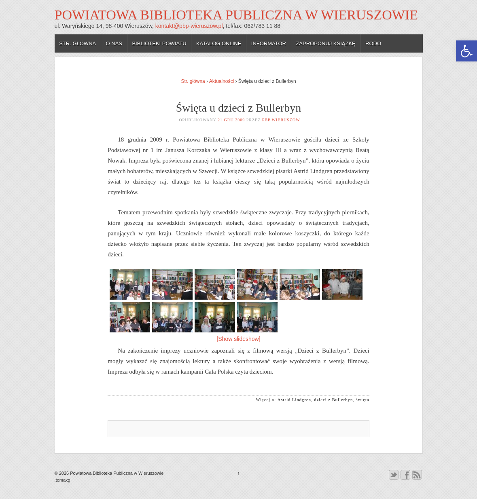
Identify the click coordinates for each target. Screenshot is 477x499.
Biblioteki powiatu (159, 43)
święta (362, 400)
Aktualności (221, 81)
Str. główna (77, 43)
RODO (373, 43)
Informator (268, 43)
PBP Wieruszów (281, 120)
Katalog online (219, 43)
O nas (114, 43)
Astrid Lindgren (294, 400)
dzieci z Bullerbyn (333, 400)
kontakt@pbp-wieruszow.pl (189, 26)
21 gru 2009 (231, 120)
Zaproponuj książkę (325, 43)
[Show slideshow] (238, 339)
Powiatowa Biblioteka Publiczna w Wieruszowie (236, 14)
